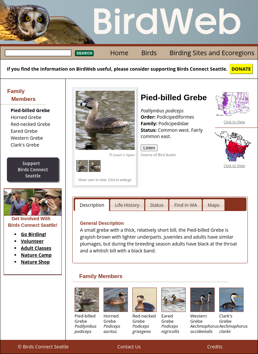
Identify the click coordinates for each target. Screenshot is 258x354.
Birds (149, 52)
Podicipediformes (175, 117)
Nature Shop (35, 262)
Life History (127, 205)
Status (157, 205)
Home (119, 52)
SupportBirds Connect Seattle (33, 169)
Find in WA (185, 205)
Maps (214, 205)
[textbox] (38, 53)
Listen (149, 147)
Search (84, 53)
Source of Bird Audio (158, 154)
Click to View (234, 121)
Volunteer (32, 241)
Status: (149, 130)
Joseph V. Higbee (124, 155)
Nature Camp (36, 255)
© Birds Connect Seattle (43, 346)
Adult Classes (36, 248)
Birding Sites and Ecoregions (212, 52)
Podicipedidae (173, 123)
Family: (149, 123)
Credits (214, 346)
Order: (149, 117)
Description (92, 205)
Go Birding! (33, 234)
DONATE (241, 69)
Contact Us (129, 346)
